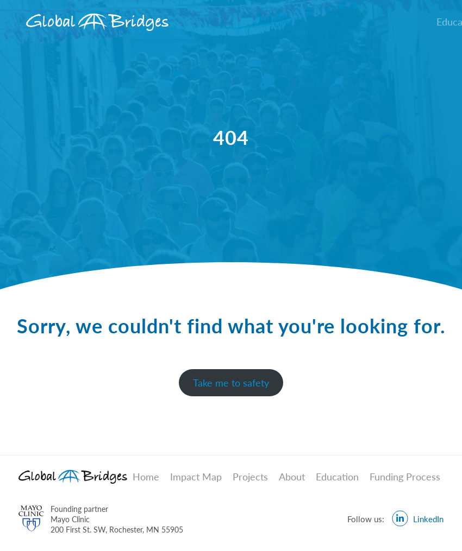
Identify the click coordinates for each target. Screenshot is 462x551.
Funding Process (405, 477)
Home (146, 477)
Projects (250, 477)
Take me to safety (231, 383)
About (292, 477)
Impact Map (196, 477)
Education (337, 477)
